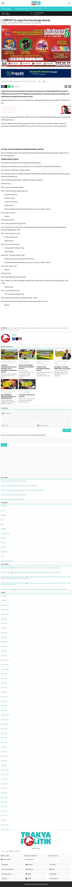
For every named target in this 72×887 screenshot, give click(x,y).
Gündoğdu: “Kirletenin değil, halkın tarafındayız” (62, 367)
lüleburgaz (24, 328)
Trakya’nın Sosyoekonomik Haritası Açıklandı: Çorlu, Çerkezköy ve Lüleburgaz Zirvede (9, 368)
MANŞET (14, 361)
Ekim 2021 (4, 815)
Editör (14, 335)
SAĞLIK (3, 542)
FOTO (2, 520)
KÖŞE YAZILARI (5, 533)
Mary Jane (12, 329)
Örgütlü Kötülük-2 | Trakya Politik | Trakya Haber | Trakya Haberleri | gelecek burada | (37, 568)
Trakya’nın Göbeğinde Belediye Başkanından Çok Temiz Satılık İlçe (19, 485)
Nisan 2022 (4, 788)
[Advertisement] (36, 137)
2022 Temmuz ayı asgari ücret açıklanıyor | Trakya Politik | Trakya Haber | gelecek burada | (40, 589)
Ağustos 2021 (5, 825)
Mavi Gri (17, 329)
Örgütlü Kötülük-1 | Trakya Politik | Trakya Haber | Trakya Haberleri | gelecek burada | (37, 572)
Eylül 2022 (4, 765)
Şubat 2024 (4, 687)
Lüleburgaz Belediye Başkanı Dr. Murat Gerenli (39, 328)
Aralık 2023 (4, 696)
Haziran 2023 (4, 724)
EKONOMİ (3, 361)
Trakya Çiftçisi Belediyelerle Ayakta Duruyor (43, 368)
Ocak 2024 (4, 692)
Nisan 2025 (4, 623)
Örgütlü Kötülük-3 (6, 568)
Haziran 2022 (5, 779)
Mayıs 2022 (4, 783)
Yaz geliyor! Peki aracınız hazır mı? (27, 395)
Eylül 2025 (4, 600)
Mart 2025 (4, 628)
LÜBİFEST (18, 328)
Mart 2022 (4, 793)
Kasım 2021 (4, 811)
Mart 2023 (4, 738)
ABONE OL (17, 86)
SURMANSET (27, 391)
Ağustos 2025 (5, 605)
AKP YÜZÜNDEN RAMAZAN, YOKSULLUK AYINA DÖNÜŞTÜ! (8, 396)
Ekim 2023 (4, 706)
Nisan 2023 (4, 733)
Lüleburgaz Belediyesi (56, 328)
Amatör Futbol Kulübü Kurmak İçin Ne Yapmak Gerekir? (26, 366)
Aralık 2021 (4, 806)
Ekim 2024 (4, 651)
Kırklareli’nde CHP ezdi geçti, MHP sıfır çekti (13, 577)
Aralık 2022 (4, 751)
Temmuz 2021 (5, 829)
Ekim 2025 (4, 596)
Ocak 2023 (4, 747)
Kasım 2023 (4, 701)
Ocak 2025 (4, 637)
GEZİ (2, 524)
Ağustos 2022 (5, 770)
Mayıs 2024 (4, 674)
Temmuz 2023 (5, 719)
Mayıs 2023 (4, 728)
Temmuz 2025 (5, 609)
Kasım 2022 (4, 756)
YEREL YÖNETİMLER (13, 22)
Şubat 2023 (4, 742)
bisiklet (9, 328)
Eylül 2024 (4, 655)
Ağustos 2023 (5, 715)
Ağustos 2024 (5, 660)
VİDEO (2, 556)
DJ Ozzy (13, 328)
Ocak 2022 (4, 802)
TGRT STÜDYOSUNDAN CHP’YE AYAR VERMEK (28, 9)
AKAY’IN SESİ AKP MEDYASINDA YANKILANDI (13, 495)
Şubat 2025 (4, 632)
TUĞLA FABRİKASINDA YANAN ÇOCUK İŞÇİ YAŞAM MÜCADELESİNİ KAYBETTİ (22, 490)
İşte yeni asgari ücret (7, 589)
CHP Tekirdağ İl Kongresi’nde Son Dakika (12, 499)
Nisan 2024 (4, 678)
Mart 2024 (4, 683)
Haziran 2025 (5, 614)
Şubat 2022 (4, 797)
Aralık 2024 (4, 642)
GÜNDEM (8, 361)
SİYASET (56, 363)
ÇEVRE (56, 361)
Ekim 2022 (4, 761)
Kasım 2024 (4, 646)
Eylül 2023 (4, 710)
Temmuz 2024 (5, 664)
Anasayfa (4, 22)
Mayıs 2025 (4, 619)
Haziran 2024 (5, 669)
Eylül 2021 (3, 820)
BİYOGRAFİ (4, 506)
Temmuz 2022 (5, 774)
